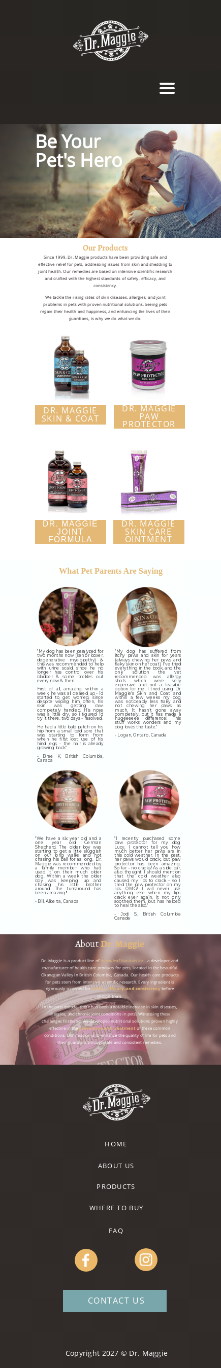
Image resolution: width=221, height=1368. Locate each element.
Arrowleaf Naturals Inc (121, 961)
